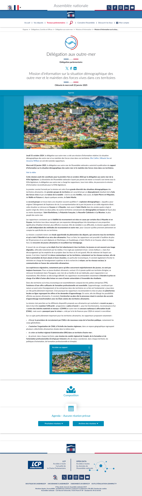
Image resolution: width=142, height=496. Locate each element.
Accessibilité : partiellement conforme (59, 488)
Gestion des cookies (100, 488)
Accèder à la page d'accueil (71, 14)
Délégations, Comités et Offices (41, 29)
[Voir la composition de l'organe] (71, 391)
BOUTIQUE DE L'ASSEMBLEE (35, 483)
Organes (25, 29)
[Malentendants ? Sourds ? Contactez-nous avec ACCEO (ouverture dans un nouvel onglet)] (54, 477)
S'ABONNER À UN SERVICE (80, 483)
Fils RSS (90, 488)
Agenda (71, 93)
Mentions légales (40, 488)
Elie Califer (94, 158)
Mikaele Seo (105, 158)
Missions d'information (84, 29)
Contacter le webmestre (79, 488)
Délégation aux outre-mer (64, 29)
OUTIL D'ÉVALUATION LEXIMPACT (103, 483)
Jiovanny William (32, 161)
